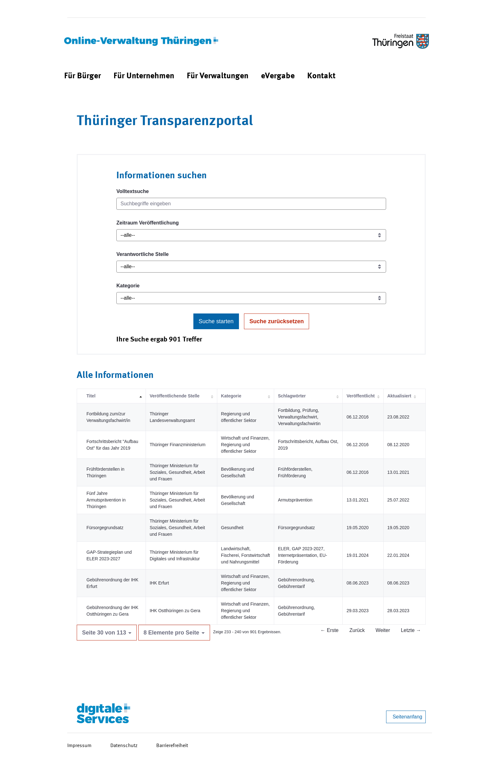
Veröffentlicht (360, 395)
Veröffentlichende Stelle (175, 395)
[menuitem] (82, 76)
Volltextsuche (132, 191)
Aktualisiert (399, 395)
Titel (91, 395)
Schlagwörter (292, 395)
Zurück (357, 630)
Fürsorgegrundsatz (105, 527)
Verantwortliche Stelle (142, 254)
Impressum (79, 745)
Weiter (383, 630)
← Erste (329, 630)
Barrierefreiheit (172, 745)
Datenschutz (123, 745)
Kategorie (128, 285)
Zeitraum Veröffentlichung (147, 222)
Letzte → (411, 630)
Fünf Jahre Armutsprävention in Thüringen (106, 500)
